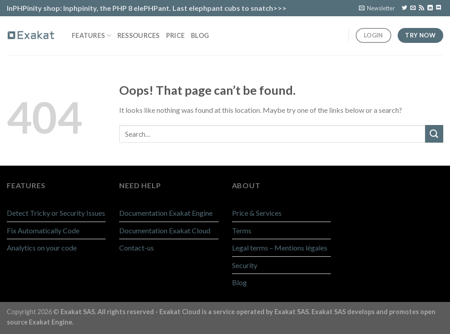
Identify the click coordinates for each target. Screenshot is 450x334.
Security (244, 265)
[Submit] (434, 134)
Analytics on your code (42, 247)
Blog (200, 35)
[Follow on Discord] (438, 8)
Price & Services (257, 213)
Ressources (138, 35)
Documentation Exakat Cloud (164, 230)
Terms (241, 230)
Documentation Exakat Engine (166, 213)
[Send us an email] (413, 8)
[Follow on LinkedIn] (430, 8)
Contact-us (136, 247)
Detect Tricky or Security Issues (56, 213)
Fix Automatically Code (43, 230)
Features (91, 35)
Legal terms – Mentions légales (279, 247)
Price (175, 35)
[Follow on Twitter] (404, 8)
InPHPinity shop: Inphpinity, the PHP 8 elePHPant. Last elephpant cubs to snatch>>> (147, 8)
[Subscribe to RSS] (421, 8)
